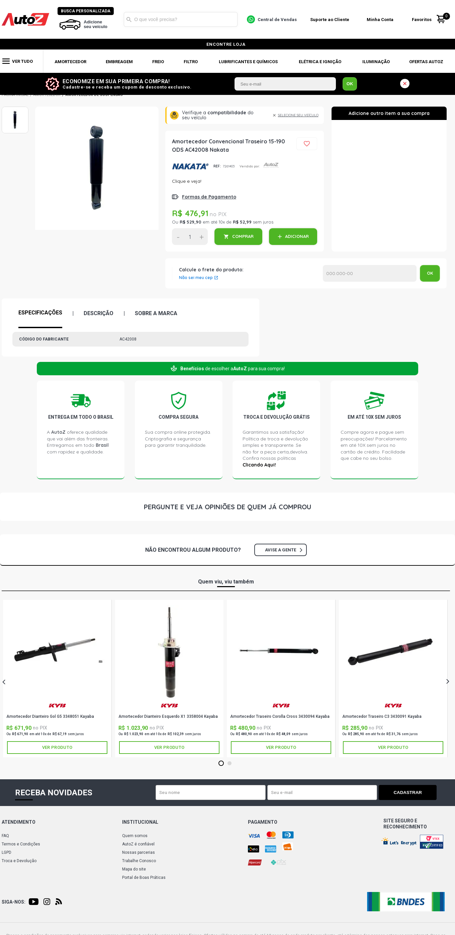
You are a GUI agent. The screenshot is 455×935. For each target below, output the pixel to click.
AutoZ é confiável (138, 844)
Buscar (129, 19)
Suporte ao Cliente (330, 19)
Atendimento (18, 822)
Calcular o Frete (370, 273)
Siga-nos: (13, 902)
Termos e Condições (21, 844)
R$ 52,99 (242, 222)
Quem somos (135, 835)
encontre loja (226, 44)
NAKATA (190, 166)
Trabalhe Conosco (139, 860)
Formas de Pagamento (209, 197)
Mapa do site (134, 869)
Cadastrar (413, 792)
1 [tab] (221, 763)
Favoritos (422, 19)
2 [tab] (229, 763)
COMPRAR (243, 236)
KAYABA (57, 705)
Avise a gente (283, 549)
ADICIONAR (297, 236)
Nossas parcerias (138, 852)
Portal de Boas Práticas (144, 877)
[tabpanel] (57, 678)
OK (350, 83)
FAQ (5, 835)
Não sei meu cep (196, 278)
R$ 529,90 (190, 222)
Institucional (140, 822)
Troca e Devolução (19, 860)
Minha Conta (380, 19)
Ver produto (57, 747)
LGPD (6, 852)
